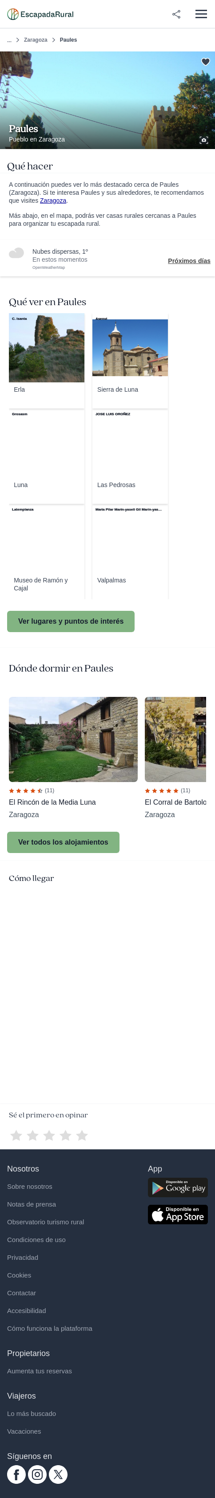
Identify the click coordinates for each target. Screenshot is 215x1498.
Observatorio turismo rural (45, 1222)
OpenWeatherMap (48, 267)
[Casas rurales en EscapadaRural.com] (40, 14)
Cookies (19, 1275)
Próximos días (189, 260)
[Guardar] (205, 61)
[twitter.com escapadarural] (58, 1481)
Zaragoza (36, 40)
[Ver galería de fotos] (205, 138)
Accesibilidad (26, 1310)
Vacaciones (24, 1431)
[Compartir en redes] (176, 14)
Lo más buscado (31, 1413)
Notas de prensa (31, 1204)
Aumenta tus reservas (39, 1371)
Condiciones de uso (36, 1239)
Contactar (21, 1293)
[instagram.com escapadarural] (37, 1481)
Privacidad (22, 1257)
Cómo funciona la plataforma (49, 1328)
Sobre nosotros (29, 1186)
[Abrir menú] (201, 14)
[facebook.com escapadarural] (16, 1481)
